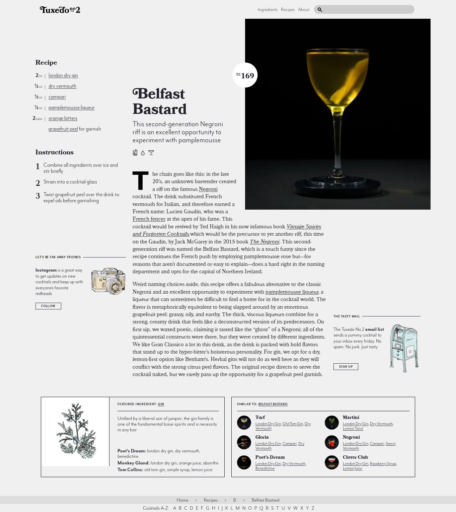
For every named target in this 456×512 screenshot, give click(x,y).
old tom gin (293, 423)
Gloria (262, 438)
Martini (351, 418)
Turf (260, 418)
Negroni (208, 189)
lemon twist (353, 428)
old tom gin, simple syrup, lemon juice (165, 469)
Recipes (288, 9)
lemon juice (352, 468)
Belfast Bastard (273, 404)
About (303, 9)
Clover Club (355, 458)
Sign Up (346, 366)
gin (161, 404)
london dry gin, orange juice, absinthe (168, 462)
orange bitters (63, 118)
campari (57, 97)
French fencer (149, 218)
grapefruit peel (63, 129)
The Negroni (264, 241)
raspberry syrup (383, 463)
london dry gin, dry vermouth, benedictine (159, 453)
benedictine (265, 468)
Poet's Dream (270, 458)
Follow (48, 306)
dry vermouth (62, 86)
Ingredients (268, 9)
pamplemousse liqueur (72, 107)
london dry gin (63, 75)
